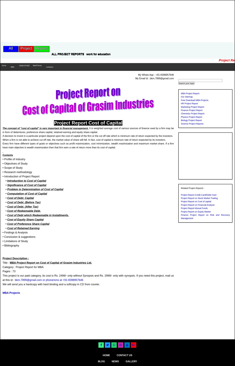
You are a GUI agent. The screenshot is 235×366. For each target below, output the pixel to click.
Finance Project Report (191, 110)
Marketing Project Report (192, 107)
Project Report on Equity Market (196, 211)
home (106, 355)
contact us (124, 355)
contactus (49, 67)
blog (101, 361)
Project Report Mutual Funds (194, 208)
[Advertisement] (55, 21)
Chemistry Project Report (192, 113)
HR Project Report (189, 103)
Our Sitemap (187, 97)
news (115, 361)
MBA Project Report (190, 93)
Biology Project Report (191, 120)
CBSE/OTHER (24, 66)
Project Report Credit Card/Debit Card (198, 195)
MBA (12, 67)
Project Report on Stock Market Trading (199, 198)
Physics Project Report (191, 117)
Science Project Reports (192, 124)
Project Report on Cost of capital (196, 201)
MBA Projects (11, 292)
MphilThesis (37, 65)
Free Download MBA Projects (194, 100)
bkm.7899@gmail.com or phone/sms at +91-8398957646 (49, 280)
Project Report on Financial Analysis (198, 205)
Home (4, 65)
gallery (131, 361)
